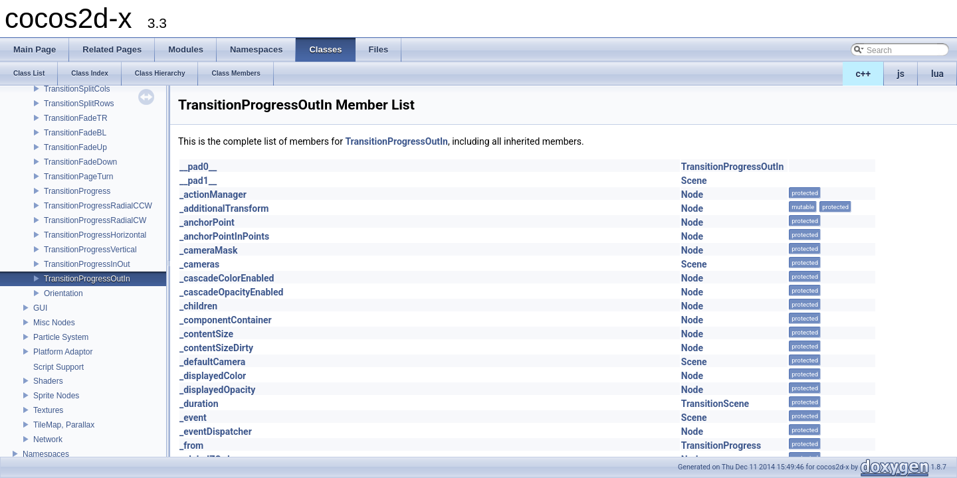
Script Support (58, 367)
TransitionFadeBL (75, 132)
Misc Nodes (54, 322)
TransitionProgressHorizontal (95, 235)
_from (191, 445)
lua (937, 73)
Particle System (60, 337)
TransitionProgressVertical (90, 249)
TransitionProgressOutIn (87, 278)
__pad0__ (198, 166)
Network (47, 439)
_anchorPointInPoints (224, 236)
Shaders (48, 381)
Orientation (63, 293)
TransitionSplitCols (77, 89)
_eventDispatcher (215, 431)
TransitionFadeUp (75, 147)
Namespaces (46, 454)
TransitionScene (715, 403)
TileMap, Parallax (63, 425)
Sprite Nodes (56, 395)
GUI (40, 308)
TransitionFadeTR (76, 118)
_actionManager (213, 194)
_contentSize (206, 334)
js (900, 73)
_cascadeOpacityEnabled (231, 292)
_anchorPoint (207, 222)
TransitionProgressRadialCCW (98, 205)
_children (198, 306)
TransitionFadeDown (80, 162)
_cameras (199, 264)
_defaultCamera (212, 362)
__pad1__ (198, 180)
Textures (48, 410)
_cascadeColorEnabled (226, 278)
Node (692, 194)
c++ (863, 73)
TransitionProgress (77, 191)
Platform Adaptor (62, 352)
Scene (694, 180)
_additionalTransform (223, 208)
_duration (199, 403)
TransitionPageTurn (79, 176)
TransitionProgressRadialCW (95, 220)
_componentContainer (225, 320)
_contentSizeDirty (216, 348)
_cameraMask (208, 250)
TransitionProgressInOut (87, 264)
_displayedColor (212, 375)
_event (193, 417)
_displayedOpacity (217, 389)
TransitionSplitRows (79, 103)
